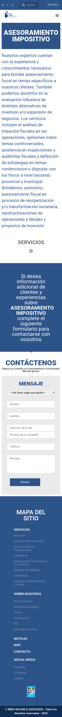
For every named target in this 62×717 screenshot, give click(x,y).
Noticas (20, 639)
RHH (17, 645)
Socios (18, 612)
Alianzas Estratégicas (26, 606)
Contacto (22, 651)
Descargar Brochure (25, 629)
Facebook (19, 667)
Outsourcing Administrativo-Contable (30, 583)
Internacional (21, 618)
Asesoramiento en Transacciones (24, 548)
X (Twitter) (20, 672)
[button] (57, 15)
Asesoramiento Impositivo (29, 541)
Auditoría (19, 535)
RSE (16, 623)
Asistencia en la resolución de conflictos (30, 563)
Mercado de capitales (27, 570)
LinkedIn (19, 678)
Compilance (21, 575)
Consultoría (20, 555)
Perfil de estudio (23, 601)
